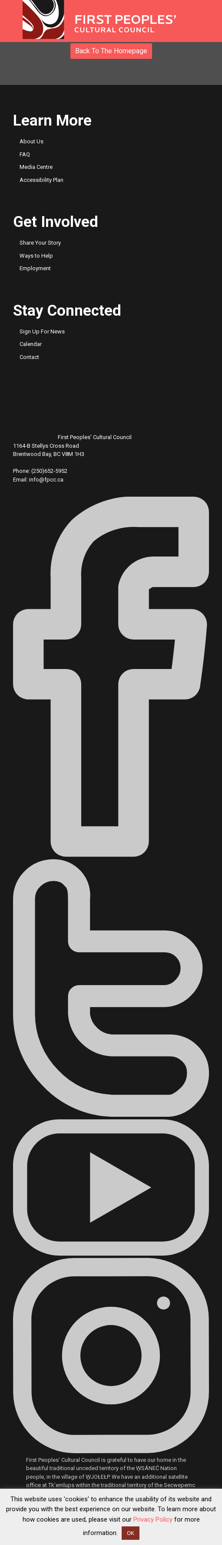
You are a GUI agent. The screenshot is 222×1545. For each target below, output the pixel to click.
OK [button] (130, 1533)
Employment (35, 268)
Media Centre (36, 167)
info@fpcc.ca (46, 479)
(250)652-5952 (49, 471)
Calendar (31, 344)
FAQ (25, 154)
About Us (31, 141)
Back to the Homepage (111, 51)
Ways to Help (36, 255)
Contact (29, 357)
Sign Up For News (42, 331)
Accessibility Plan (41, 180)
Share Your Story (40, 242)
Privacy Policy (152, 1519)
